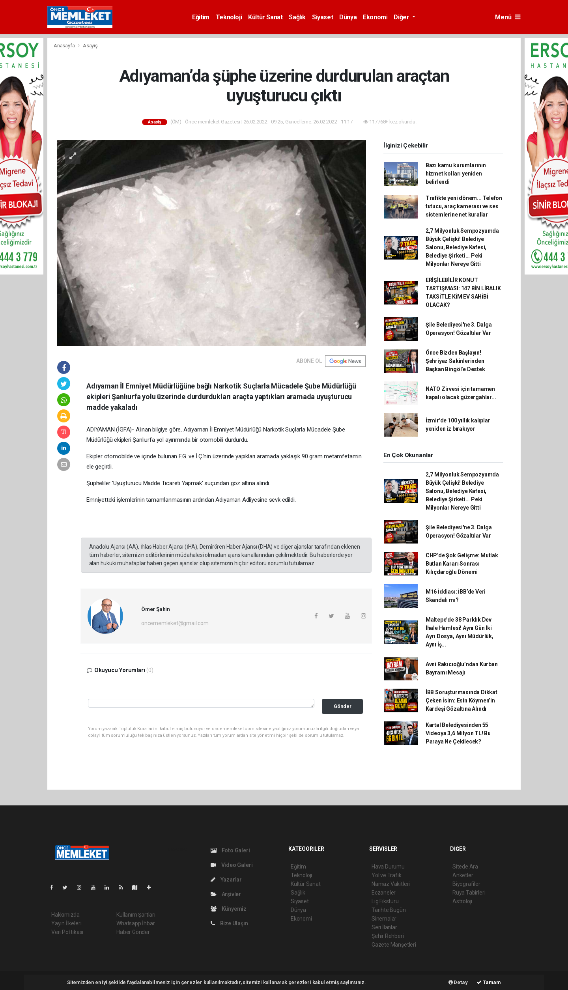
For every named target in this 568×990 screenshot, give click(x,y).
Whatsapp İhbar (135, 923)
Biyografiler (466, 884)
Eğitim (200, 17)
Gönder (342, 706)
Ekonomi (375, 17)
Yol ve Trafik (387, 875)
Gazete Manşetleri (394, 944)
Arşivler (226, 894)
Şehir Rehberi (388, 936)
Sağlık (297, 17)
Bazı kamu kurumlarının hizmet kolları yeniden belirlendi (456, 173)
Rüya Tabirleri (468, 892)
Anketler (462, 875)
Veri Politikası (67, 932)
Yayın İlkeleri (66, 923)
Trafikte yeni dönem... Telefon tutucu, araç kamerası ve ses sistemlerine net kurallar (464, 206)
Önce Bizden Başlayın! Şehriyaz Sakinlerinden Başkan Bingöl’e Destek (455, 360)
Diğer (402, 17)
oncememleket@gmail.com (175, 623)
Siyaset (322, 17)
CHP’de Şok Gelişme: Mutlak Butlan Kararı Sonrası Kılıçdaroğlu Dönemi (462, 563)
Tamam (488, 982)
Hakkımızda (65, 915)
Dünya (348, 17)
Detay (458, 982)
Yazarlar (226, 879)
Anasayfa (65, 46)
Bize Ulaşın (229, 923)
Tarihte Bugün (389, 910)
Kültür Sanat (265, 17)
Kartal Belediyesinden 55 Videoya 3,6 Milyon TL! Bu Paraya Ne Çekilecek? (458, 733)
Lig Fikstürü (385, 901)
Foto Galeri (230, 850)
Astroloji (462, 901)
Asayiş (90, 46)
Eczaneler (384, 892)
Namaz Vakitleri (391, 884)
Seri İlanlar (384, 927)
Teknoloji (229, 17)
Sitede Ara (465, 866)
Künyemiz (229, 909)
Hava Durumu (388, 866)
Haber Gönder (133, 932)
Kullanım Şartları (135, 915)
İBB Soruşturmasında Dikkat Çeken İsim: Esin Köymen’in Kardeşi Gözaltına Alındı (461, 700)
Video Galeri (231, 865)
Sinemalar (384, 918)
